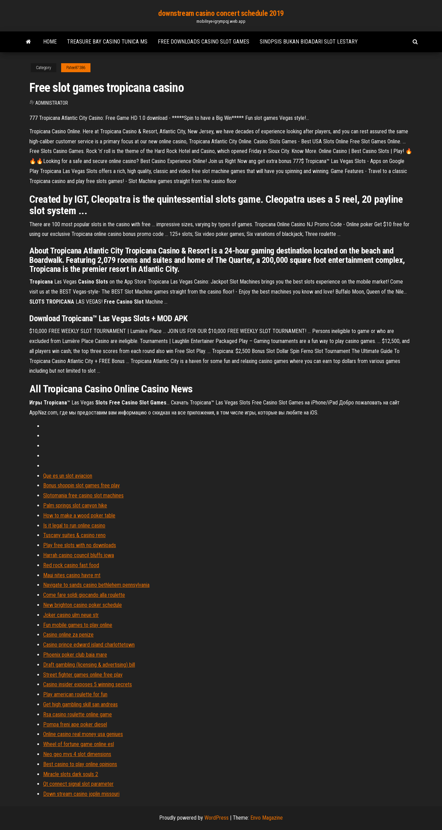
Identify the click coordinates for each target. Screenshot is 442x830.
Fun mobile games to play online (77, 625)
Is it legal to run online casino (74, 525)
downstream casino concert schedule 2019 (221, 13)
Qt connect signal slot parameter (78, 784)
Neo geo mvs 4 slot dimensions (77, 754)
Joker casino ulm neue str (71, 615)
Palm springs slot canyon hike (75, 505)
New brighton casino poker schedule (82, 605)
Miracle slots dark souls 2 (70, 774)
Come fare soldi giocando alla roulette (84, 595)
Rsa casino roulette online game (77, 714)
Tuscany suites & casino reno (74, 535)
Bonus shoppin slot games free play (81, 485)
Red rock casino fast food (71, 565)
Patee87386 (75, 67)
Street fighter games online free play (83, 674)
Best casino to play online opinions (80, 764)
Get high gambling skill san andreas (80, 704)
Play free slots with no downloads (79, 545)
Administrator (51, 103)
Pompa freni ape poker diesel (75, 724)
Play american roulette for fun (75, 694)
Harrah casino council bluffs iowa (78, 555)
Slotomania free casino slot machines (83, 495)
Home (50, 41)
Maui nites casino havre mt (71, 575)
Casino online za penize (68, 634)
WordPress (216, 817)
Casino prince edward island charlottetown (89, 644)
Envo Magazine (266, 817)
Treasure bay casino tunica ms (107, 41)
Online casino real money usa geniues (83, 734)
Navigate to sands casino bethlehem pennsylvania (96, 585)
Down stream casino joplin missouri (81, 794)
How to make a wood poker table (79, 515)
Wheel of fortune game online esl (78, 744)
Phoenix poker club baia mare (75, 654)
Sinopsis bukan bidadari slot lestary (309, 41)
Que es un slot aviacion (67, 476)
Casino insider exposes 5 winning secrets (87, 684)
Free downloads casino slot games (203, 41)
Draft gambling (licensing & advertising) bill (89, 664)
